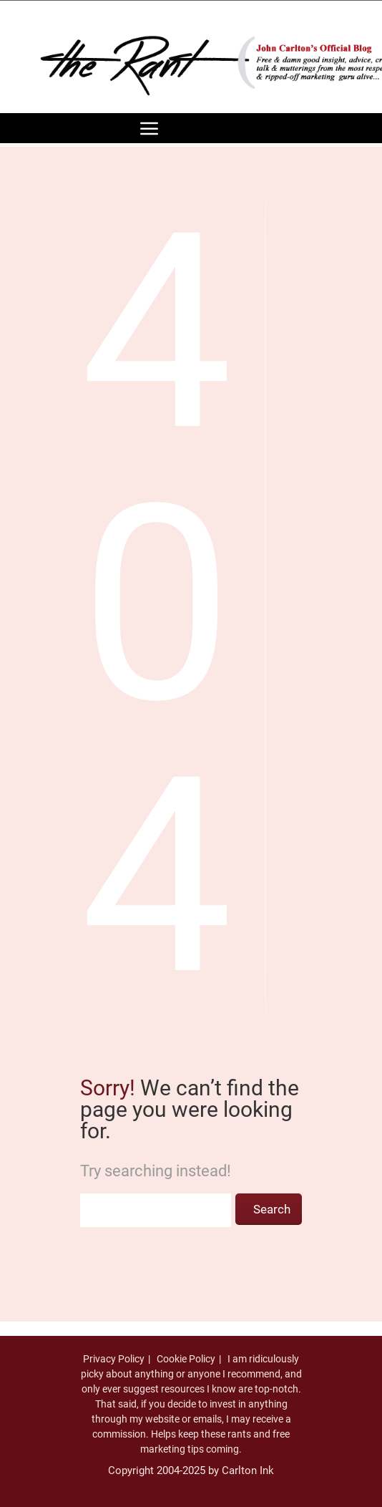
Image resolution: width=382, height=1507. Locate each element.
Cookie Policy (186, 1359)
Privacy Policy (114, 1359)
